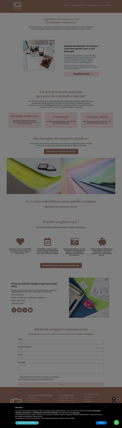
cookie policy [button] (76, 412)
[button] (105, 407)
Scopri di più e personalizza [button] (27, 423)
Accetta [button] (101, 423)
